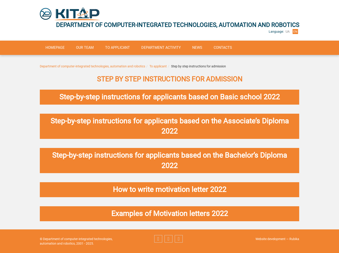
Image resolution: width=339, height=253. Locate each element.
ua (288, 31)
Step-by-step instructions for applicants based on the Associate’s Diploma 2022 (170, 126)
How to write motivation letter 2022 (169, 189)
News (197, 47)
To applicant (117, 47)
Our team (85, 47)
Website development (271, 239)
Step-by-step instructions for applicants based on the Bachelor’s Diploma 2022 (169, 160)
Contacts (223, 47)
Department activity (161, 47)
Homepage (55, 47)
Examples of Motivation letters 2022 (169, 213)
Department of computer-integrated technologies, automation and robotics (92, 66)
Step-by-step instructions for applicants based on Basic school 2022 (169, 97)
